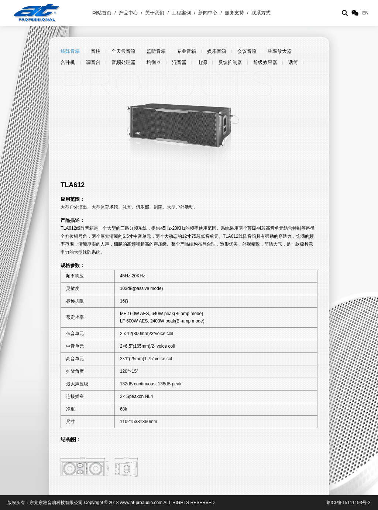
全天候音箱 (123, 51)
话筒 (293, 62)
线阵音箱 (70, 51)
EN (365, 13)
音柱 (95, 51)
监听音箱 (156, 51)
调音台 (93, 62)
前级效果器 (265, 62)
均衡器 (154, 62)
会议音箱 (247, 51)
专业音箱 (186, 51)
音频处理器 (123, 62)
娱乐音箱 (216, 51)
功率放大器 (280, 51)
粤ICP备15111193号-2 (348, 502)
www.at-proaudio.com (141, 502)
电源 (202, 62)
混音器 (179, 62)
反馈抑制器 (230, 62)
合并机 (68, 62)
